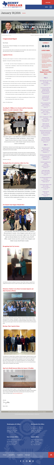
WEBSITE (32, 35)
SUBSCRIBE (47, 2)
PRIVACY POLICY (31, 414)
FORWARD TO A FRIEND (38, 35)
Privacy (4, 454)
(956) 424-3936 (36, 431)
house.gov (27, 454)
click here (44, 411)
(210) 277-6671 (12, 444)
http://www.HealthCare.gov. (18, 393)
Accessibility (12, 454)
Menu (48, 7)
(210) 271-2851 (13, 443)
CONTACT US (36, 414)
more (10, 159)
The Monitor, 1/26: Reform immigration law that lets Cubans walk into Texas (47, 61)
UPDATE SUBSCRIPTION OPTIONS (21, 414)
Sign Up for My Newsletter (45, 198)
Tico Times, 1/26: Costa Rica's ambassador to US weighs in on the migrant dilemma (47, 66)
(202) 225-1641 (12, 431)
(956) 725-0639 (37, 443)
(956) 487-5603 (37, 430)
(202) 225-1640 (13, 430)
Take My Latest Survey (45, 39)
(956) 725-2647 (36, 444)
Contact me (20, 454)
